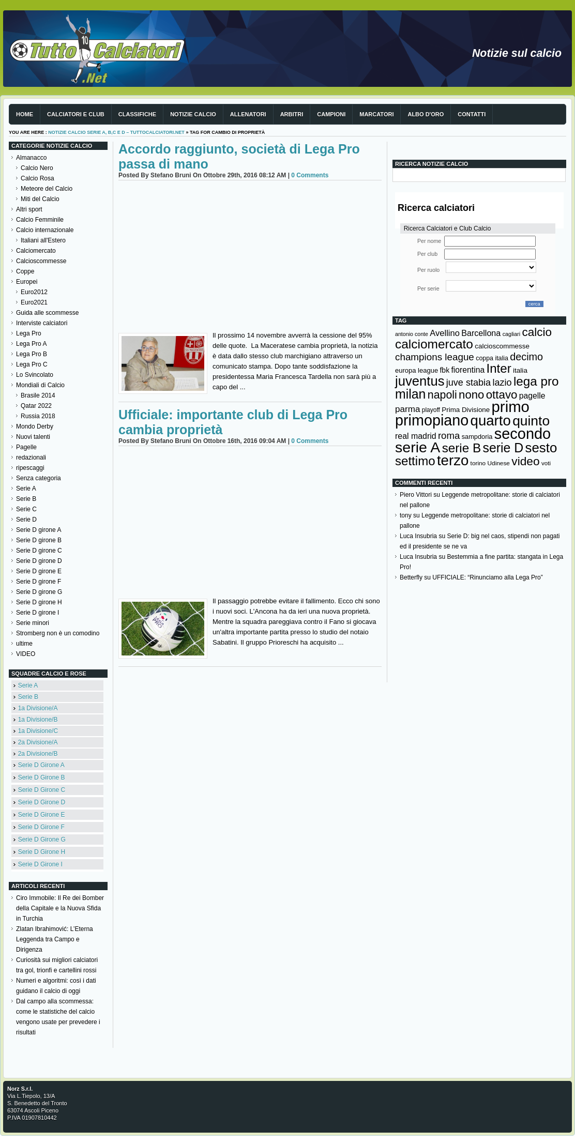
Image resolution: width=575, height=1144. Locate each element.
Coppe (25, 271)
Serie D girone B (39, 540)
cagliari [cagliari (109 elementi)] (511, 334)
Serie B (26, 498)
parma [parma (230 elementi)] (407, 409)
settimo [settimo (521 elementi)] (415, 461)
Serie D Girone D (41, 802)
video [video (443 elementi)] (525, 461)
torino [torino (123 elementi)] (478, 463)
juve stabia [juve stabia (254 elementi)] (468, 382)
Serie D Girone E (41, 814)
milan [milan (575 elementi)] (410, 394)
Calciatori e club (75, 114)
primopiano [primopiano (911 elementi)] (431, 420)
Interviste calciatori (41, 323)
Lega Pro (28, 333)
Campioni (331, 114)
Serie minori (32, 623)
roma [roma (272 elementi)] (449, 435)
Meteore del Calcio (46, 188)
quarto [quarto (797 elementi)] (491, 421)
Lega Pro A (31, 343)
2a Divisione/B (38, 753)
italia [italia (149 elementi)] (520, 370)
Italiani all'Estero (43, 240)
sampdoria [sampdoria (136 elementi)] (477, 436)
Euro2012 (34, 292)
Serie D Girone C (41, 790)
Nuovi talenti (33, 436)
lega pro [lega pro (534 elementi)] (536, 381)
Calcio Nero (37, 168)
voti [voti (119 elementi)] (546, 463)
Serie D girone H (39, 602)
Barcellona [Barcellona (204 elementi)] (481, 333)
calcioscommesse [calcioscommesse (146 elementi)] (502, 346)
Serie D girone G (39, 592)
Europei (26, 281)
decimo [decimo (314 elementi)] (526, 356)
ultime (24, 643)
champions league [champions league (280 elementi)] (434, 357)
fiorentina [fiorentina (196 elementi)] (468, 369)
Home (24, 114)
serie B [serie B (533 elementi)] (461, 448)
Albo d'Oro (425, 114)
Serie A (26, 488)
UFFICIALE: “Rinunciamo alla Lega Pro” (487, 577)
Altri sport (29, 209)
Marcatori (376, 114)
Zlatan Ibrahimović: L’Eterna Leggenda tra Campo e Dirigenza (54, 939)
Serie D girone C (39, 550)
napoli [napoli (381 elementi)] (442, 395)
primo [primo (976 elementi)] (510, 406)
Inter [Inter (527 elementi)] (498, 368)
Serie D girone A (38, 529)
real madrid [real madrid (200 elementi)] (415, 436)
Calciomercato (36, 250)
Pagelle (26, 447)
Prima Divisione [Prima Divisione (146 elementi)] (466, 410)
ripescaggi (30, 467)
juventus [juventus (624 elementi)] (419, 381)
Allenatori (248, 114)
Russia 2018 (38, 416)
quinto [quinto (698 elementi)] (531, 421)
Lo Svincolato (34, 374)
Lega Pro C (32, 364)
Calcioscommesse (41, 261)
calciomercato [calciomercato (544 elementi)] (434, 344)
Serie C (26, 509)
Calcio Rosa (37, 178)
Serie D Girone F (41, 827)
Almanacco (31, 157)
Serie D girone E (39, 571)
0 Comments (309, 175)
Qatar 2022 (36, 405)
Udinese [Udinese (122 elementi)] (499, 463)
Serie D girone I (37, 612)
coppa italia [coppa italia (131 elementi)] (492, 358)
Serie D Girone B (41, 777)
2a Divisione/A (38, 742)
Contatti (472, 114)
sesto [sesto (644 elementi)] (541, 447)
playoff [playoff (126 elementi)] (431, 410)
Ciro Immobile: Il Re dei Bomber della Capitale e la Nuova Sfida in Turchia (60, 908)
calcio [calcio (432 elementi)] (537, 332)
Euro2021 (34, 302)
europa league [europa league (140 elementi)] (416, 370)
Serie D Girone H (41, 852)
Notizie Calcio (193, 114)
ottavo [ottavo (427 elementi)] (502, 394)
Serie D (26, 519)
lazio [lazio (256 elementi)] (501, 382)
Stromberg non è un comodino (57, 633)
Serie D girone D (39, 561)
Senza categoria (38, 478)
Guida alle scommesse (47, 312)
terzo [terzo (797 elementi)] (452, 460)
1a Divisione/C (38, 731)
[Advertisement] (250, 258)
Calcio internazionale (44, 230)
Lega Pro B (31, 354)
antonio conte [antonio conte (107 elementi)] (411, 334)
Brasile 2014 (38, 395)
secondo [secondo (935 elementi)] (522, 433)
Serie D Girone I (40, 864)
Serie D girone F (38, 581)
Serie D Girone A (41, 765)
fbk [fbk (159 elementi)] (444, 370)
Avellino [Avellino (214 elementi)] (444, 333)
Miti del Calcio (40, 199)
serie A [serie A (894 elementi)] (417, 447)
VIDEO (25, 654)
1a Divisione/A (38, 708)
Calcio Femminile (40, 219)
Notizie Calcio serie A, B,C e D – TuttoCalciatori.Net (116, 132)
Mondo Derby (34, 426)
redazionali (31, 457)
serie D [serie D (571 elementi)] (503, 447)
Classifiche (137, 114)
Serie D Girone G (42, 839)
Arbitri (292, 114)
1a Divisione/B (38, 719)
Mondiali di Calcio (40, 385)
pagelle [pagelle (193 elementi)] (532, 395)
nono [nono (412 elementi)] (471, 394)
